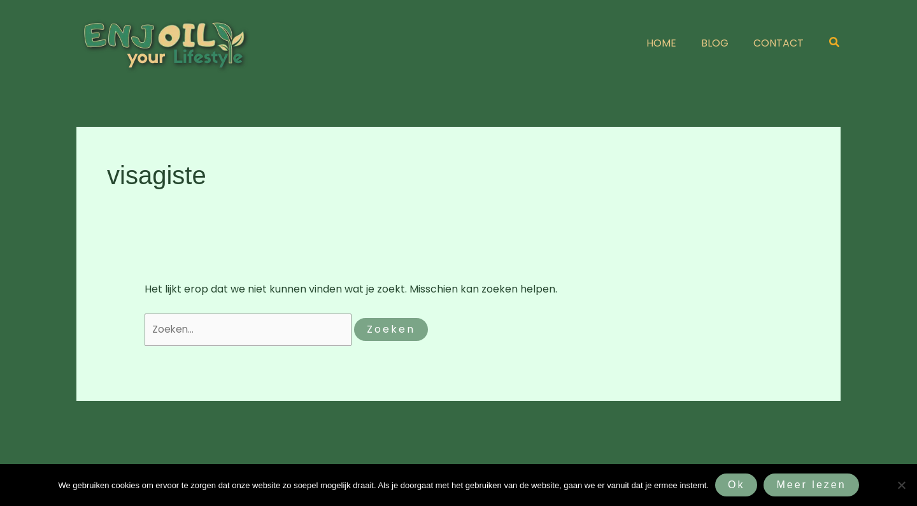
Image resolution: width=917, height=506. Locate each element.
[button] (835, 43)
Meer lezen (811, 484)
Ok (736, 484)
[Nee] (901, 485)
